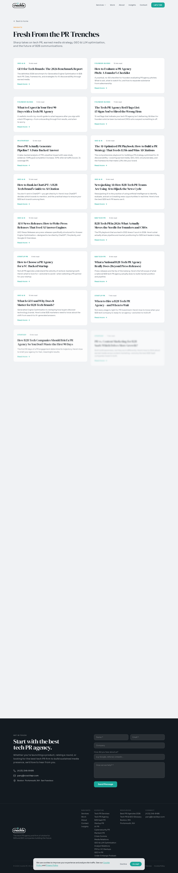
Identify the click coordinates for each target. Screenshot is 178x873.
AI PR (96, 826)
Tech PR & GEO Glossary (130, 817)
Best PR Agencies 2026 (130, 813)
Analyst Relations (102, 846)
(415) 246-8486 (152, 813)
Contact (143, 5)
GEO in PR (98, 852)
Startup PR (99, 823)
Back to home (20, 21)
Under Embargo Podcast (105, 856)
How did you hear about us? (106, 752)
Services (101, 5)
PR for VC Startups (102, 849)
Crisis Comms (100, 836)
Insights (132, 5)
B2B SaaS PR (100, 820)
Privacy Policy (52, 865)
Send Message (105, 784)
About (122, 5)
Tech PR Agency (101, 817)
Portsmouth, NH (127, 823)
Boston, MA (125, 820)
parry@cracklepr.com (155, 817)
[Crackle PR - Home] (19, 5)
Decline (123, 864)
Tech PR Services (101, 813)
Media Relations (101, 839)
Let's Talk (158, 5)
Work (112, 5)
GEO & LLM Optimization (105, 843)
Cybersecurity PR (102, 830)
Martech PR (99, 833)
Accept (135, 864)
